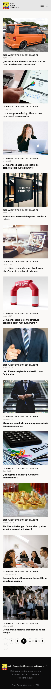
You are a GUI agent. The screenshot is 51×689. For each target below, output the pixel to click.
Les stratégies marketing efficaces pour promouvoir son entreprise (23, 114)
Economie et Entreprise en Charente (20, 55)
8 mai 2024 (7, 213)
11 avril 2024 (8, 419)
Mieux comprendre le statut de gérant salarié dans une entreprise (25, 424)
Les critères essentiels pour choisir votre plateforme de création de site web (23, 269)
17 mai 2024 (8, 161)
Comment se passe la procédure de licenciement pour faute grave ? (20, 166)
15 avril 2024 (8, 367)
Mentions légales (25, 677)
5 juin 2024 (7, 58)
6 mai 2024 (7, 264)
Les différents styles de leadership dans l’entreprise (23, 373)
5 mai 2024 (7, 316)
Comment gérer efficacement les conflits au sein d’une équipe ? (25, 579)
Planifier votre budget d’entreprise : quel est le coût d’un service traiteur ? (25, 528)
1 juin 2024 (7, 109)
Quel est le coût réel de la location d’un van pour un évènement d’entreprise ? (24, 63)
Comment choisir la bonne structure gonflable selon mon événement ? (21, 321)
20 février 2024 (9, 574)
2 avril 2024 (8, 471)
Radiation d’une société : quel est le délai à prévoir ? (24, 218)
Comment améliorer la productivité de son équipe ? (24, 631)
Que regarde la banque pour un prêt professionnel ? (20, 476)
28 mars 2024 (8, 522)
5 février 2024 (9, 626)
